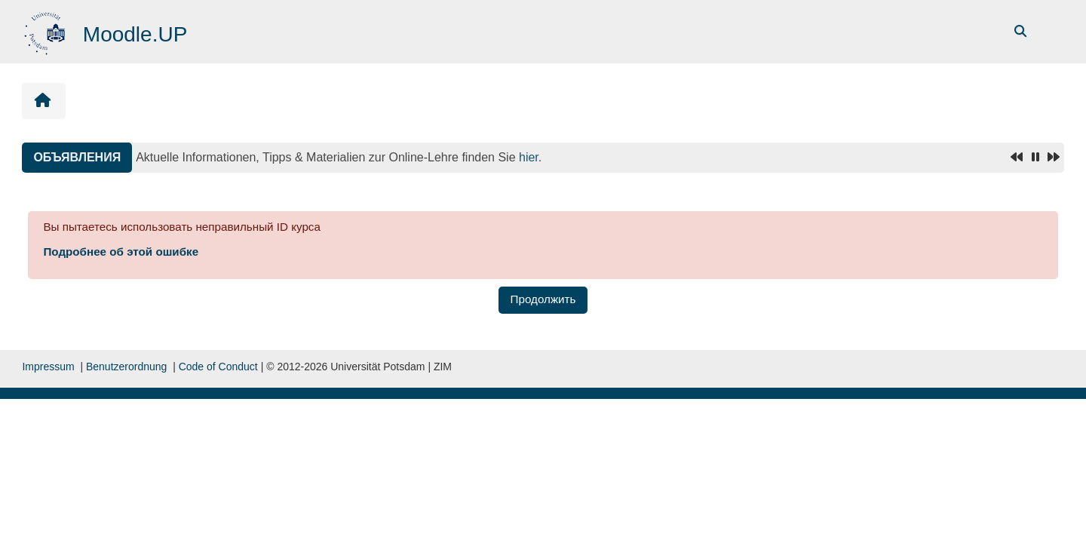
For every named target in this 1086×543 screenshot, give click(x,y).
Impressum (48, 366)
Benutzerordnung (126, 366)
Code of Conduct (218, 366)
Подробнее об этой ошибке (120, 251)
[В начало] (46, 30)
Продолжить (543, 299)
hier (528, 157)
